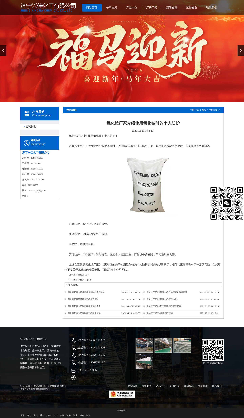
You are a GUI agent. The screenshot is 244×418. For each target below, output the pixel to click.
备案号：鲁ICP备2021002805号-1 (35, 389)
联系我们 (211, 7)
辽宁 (42, 415)
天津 (22, 415)
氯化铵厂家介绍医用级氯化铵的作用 (84, 306)
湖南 (82, 415)
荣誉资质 (191, 7)
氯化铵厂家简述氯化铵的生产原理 (83, 299)
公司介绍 (111, 7)
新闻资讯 (171, 7)
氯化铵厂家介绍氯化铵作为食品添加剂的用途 (167, 292)
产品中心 (131, 7)
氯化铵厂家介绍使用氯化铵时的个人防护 (86, 292)
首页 (204, 110)
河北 (29, 415)
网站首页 (91, 7)
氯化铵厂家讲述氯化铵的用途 (160, 313)
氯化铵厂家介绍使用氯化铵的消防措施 (164, 306)
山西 (36, 415)
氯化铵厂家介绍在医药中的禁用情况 (84, 313)
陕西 (88, 415)
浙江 (55, 415)
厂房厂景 (151, 7)
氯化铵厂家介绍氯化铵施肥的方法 (162, 299)
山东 (49, 415)
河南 (69, 415)
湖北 (75, 415)
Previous (3, 50)
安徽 (62, 415)
